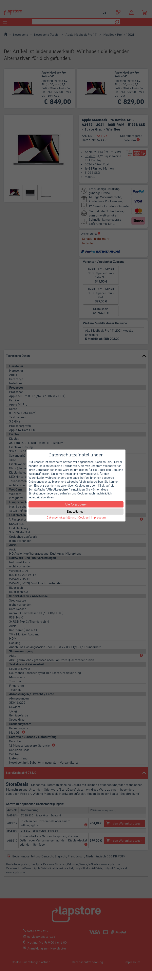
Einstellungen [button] (76, 511)
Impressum (98, 517)
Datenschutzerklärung (61, 517)
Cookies (83, 517)
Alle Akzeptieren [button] (76, 504)
